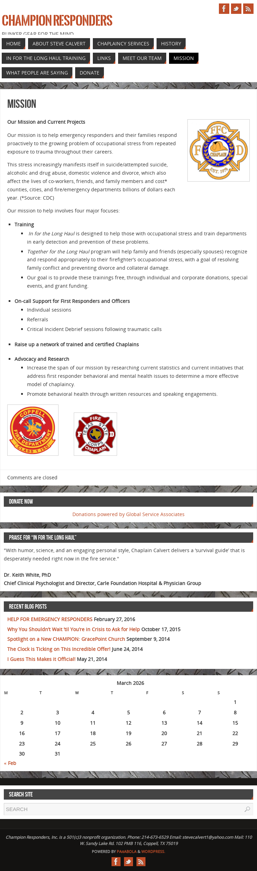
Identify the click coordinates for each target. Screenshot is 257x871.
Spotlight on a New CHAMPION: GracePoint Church (66, 639)
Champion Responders (57, 20)
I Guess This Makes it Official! (41, 659)
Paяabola (127, 851)
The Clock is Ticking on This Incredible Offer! (58, 649)
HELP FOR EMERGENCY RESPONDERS (49, 619)
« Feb (10, 763)
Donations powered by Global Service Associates (128, 514)
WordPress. (153, 851)
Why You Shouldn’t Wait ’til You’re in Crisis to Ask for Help (73, 629)
